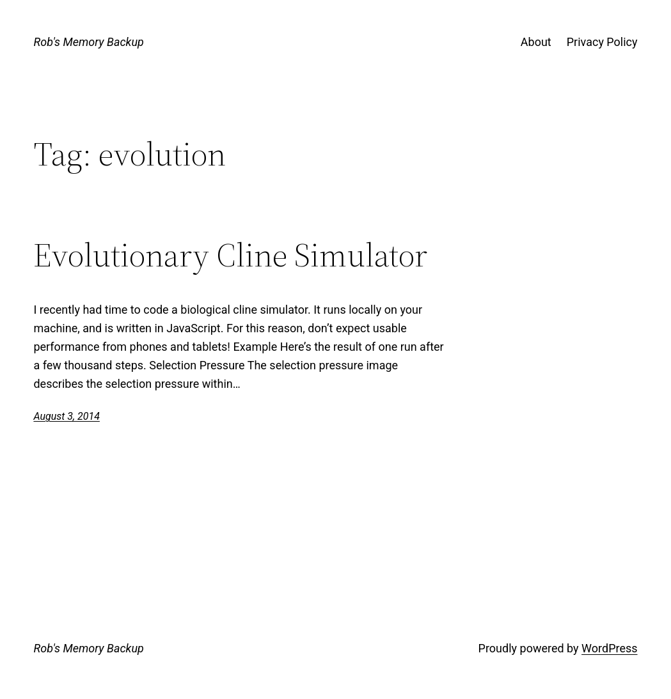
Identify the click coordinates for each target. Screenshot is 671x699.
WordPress (609, 648)
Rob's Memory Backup (88, 42)
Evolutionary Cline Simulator (230, 255)
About (536, 42)
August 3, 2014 (66, 416)
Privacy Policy (602, 42)
